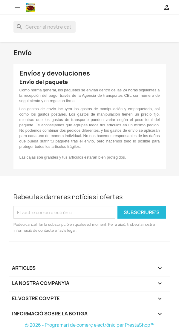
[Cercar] (44, 27)
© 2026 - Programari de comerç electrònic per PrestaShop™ (89, 325)
